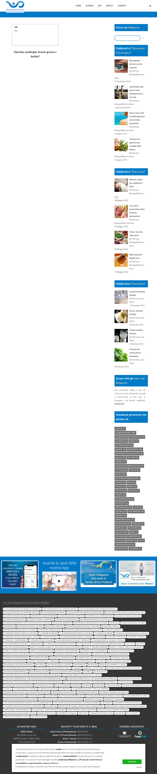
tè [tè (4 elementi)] (141, 540)
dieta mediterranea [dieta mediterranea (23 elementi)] (127, 478)
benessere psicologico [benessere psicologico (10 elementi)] (129, 453)
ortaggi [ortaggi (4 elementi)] (120, 528)
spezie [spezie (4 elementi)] (131, 540)
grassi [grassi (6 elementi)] (120, 495)
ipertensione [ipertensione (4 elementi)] (123, 507)
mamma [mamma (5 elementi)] (120, 516)
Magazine (133, 27)
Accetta (132, 762)
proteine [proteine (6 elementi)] (134, 528)
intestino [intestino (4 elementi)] (121, 503)
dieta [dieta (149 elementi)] (120, 474)
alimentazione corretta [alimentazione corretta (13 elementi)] (129, 437)
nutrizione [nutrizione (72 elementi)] (123, 524)
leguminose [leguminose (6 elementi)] (136, 511)
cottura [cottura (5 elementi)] (121, 470)
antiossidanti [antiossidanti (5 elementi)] (124, 445)
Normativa (138, 283)
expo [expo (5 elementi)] (131, 482)
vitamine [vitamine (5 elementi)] (135, 549)
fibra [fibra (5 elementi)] (132, 487)
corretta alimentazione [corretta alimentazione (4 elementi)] (129, 466)
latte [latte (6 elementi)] (137, 507)
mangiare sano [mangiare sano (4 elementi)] (124, 520)
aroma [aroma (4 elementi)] (120, 449)
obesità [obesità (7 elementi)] (138, 524)
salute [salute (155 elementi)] (121, 532)
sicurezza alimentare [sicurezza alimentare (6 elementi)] (128, 536)
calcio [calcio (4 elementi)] (120, 458)
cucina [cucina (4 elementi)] (134, 470)
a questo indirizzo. (50, 763)
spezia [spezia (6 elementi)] (120, 540)
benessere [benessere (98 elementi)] (135, 449)
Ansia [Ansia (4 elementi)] (133, 441)
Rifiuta (139, 767)
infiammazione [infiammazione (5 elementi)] (124, 499)
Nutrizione (138, 171)
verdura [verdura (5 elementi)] (121, 549)
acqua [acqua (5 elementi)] (120, 429)
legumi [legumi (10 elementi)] (121, 511)
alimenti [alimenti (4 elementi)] (121, 441)
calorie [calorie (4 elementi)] (132, 458)
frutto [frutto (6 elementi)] (134, 491)
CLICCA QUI (119, 404)
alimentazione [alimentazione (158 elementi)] (125, 433)
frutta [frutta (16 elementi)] (121, 491)
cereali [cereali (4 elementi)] (120, 462)
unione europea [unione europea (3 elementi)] (124, 545)
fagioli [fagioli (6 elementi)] (120, 487)
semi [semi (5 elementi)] (133, 532)
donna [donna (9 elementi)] (120, 482)
